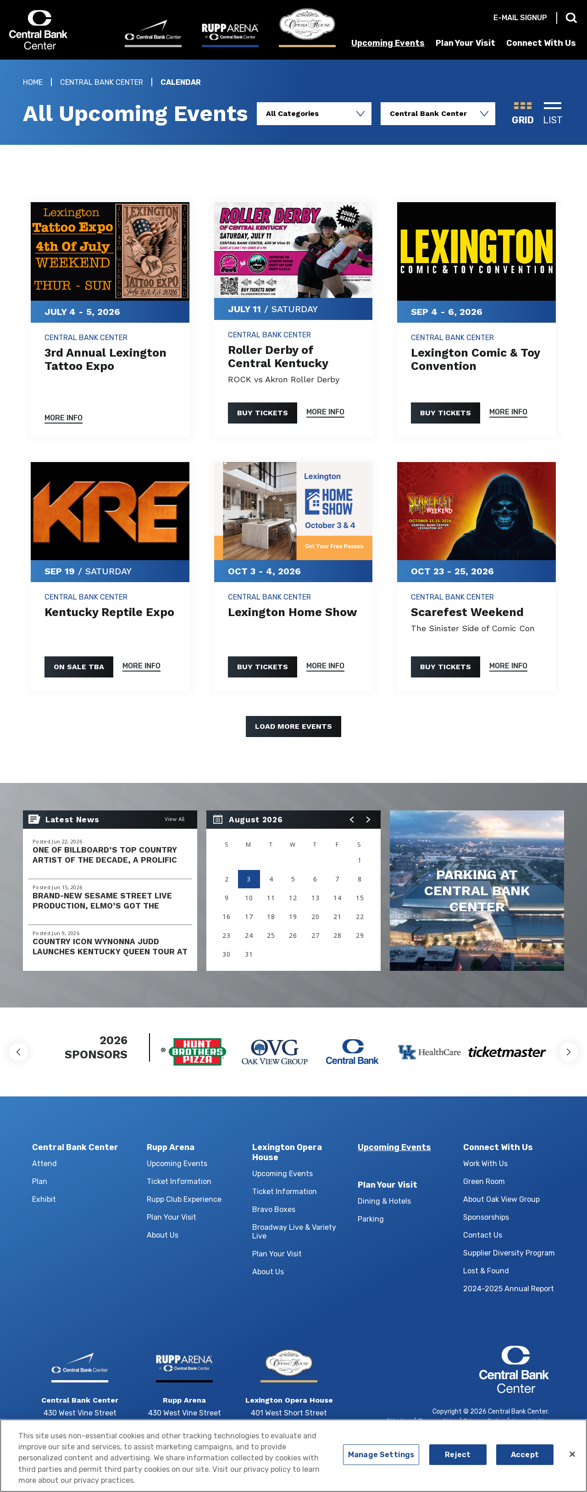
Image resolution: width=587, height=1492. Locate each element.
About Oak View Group (501, 1199)
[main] (293, 534)
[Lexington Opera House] (307, 27)
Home (33, 82)
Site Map (399, 1422)
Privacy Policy (484, 1422)
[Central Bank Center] (153, 33)
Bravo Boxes (273, 1209)
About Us (162, 1235)
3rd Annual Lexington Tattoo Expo (105, 359)
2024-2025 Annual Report (508, 1288)
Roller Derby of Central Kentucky (278, 356)
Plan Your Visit (465, 43)
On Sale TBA (79, 666)
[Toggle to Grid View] (522, 113)
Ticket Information (179, 1181)
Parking (371, 1219)
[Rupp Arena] (230, 34)
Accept (525, 1459)
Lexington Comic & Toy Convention (475, 359)
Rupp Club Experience (184, 1199)
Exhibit (44, 1199)
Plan (39, 1181)
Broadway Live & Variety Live (294, 1231)
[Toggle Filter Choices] (314, 113)
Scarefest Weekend (467, 612)
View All (174, 819)
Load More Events (293, 726)
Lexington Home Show (292, 612)
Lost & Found (486, 1270)
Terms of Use (438, 1422)
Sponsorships (486, 1217)
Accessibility (530, 1422)
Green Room (484, 1181)
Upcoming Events (388, 43)
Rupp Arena (170, 1147)
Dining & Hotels (384, 1201)
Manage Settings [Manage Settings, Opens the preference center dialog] (381, 1459)
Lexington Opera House (287, 1152)
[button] (352, 820)
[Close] (572, 1459)
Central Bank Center (58, 30)
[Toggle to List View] (552, 113)
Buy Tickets (262, 412)
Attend (44, 1163)
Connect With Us (541, 43)
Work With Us (485, 1163)
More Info (63, 418)
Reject (458, 1459)
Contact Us (482, 1235)
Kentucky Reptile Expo (109, 612)
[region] (293, 890)
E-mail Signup (520, 17)
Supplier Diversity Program (509, 1253)
